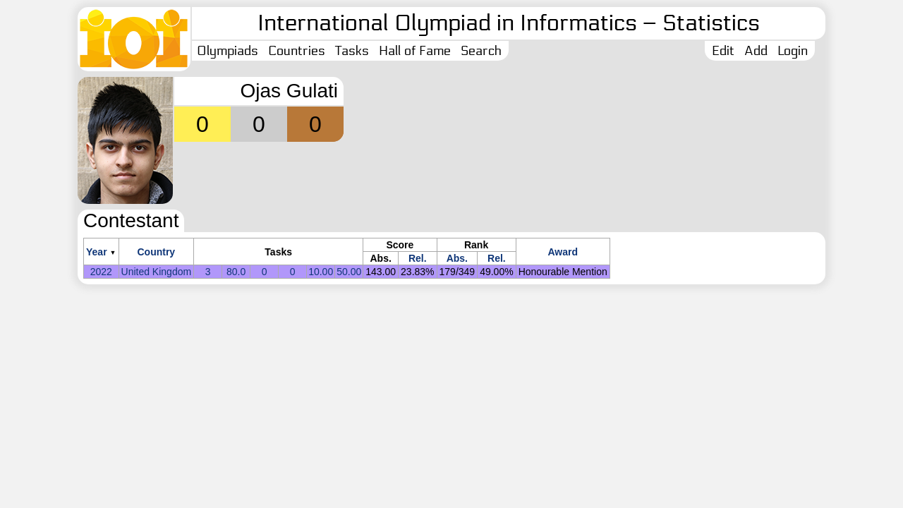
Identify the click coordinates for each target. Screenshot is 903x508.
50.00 (349, 271)
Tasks (352, 51)
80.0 (236, 271)
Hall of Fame (415, 51)
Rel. (417, 258)
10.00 (320, 271)
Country (156, 252)
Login (792, 51)
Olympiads (227, 51)
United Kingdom (156, 271)
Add (756, 51)
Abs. (457, 258)
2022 (101, 271)
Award (562, 252)
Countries (296, 51)
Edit (723, 51)
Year (96, 252)
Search (481, 51)
